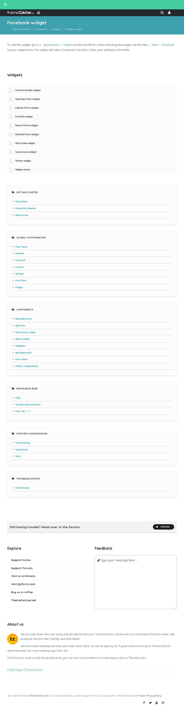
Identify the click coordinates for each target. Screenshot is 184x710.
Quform (20, 325)
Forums (163, 526)
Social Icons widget (26, 152)
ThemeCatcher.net (23, 600)
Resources (21, 215)
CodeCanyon (15, 669)
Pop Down (21, 246)
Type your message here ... (119, 560)
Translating (22, 442)
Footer (19, 267)
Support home (20, 560)
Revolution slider (25, 332)
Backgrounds (23, 318)
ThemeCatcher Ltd (38, 695)
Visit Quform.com (23, 584)
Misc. (18, 456)
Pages (19, 287)
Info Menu (21, 359)
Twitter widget (23, 160)
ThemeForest (34, 669)
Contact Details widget (28, 90)
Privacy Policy (154, 695)
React (142, 695)
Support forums (22, 568)
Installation (22, 487)
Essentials (21, 201)
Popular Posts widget (27, 107)
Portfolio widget (24, 116)
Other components (26, 366)
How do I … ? (23, 411)
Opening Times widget (27, 99)
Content (20, 260)
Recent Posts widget (26, 125)
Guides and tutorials (28, 404)
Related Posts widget (27, 134)
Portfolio (20, 280)
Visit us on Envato (23, 576)
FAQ (17, 397)
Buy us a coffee (22, 592)
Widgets (20, 345)
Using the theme (25, 208)
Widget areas (22, 169)
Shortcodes (22, 338)
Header (20, 253)
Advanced (21, 449)
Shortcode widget (25, 143)
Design (19, 273)
